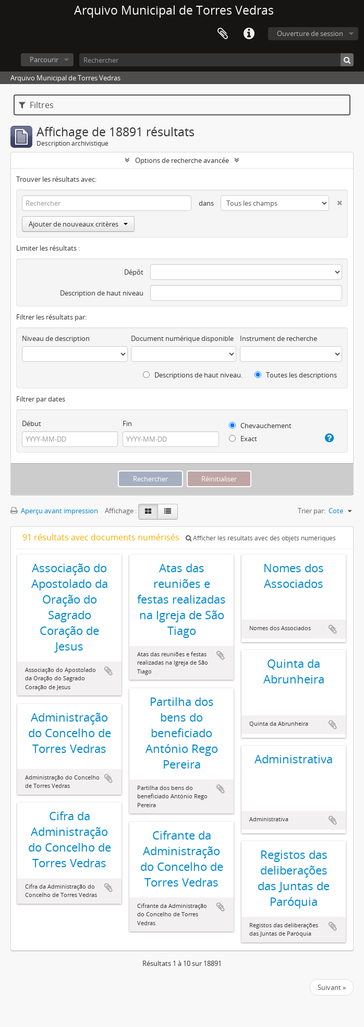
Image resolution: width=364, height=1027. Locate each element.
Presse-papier (223, 34)
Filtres (36, 105)
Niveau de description (56, 338)
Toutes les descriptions (295, 375)
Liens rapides (249, 34)
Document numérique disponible (182, 338)
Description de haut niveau (101, 293)
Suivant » (332, 987)
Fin (127, 423)
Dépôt (133, 272)
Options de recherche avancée (182, 160)
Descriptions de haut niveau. (192, 375)
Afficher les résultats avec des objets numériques (261, 538)
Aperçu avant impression (54, 510)
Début (31, 423)
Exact (243, 438)
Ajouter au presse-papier (108, 671)
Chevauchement (260, 425)
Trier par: (311, 510)
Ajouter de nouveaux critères (78, 224)
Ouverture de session (310, 33)
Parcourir (44, 59)
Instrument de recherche (278, 338)
